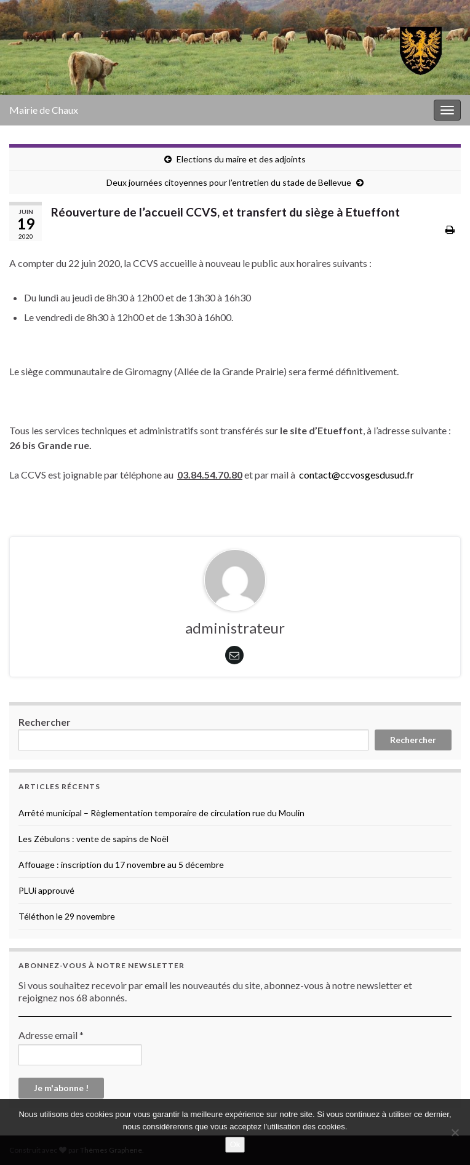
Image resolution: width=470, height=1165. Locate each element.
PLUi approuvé (46, 890)
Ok (235, 1144)
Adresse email (51, 1035)
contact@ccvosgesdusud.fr (356, 474)
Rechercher (44, 722)
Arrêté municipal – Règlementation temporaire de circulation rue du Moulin (161, 813)
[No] (454, 1132)
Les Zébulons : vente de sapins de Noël (93, 838)
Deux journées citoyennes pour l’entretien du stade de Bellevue (228, 182)
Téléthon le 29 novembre (66, 916)
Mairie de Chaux (43, 110)
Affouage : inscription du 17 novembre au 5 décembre (121, 864)
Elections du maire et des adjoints (241, 159)
